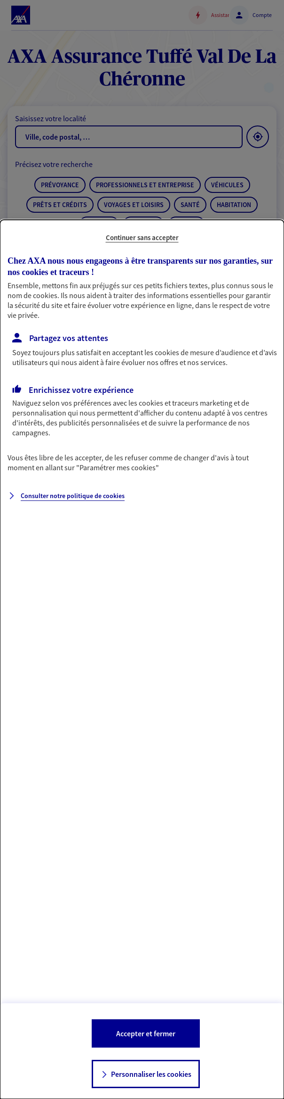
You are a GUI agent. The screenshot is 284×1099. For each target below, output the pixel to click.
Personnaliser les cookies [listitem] (151, 1074)
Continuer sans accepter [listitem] (142, 237)
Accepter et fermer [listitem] (145, 1033)
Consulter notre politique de (73, 495)
